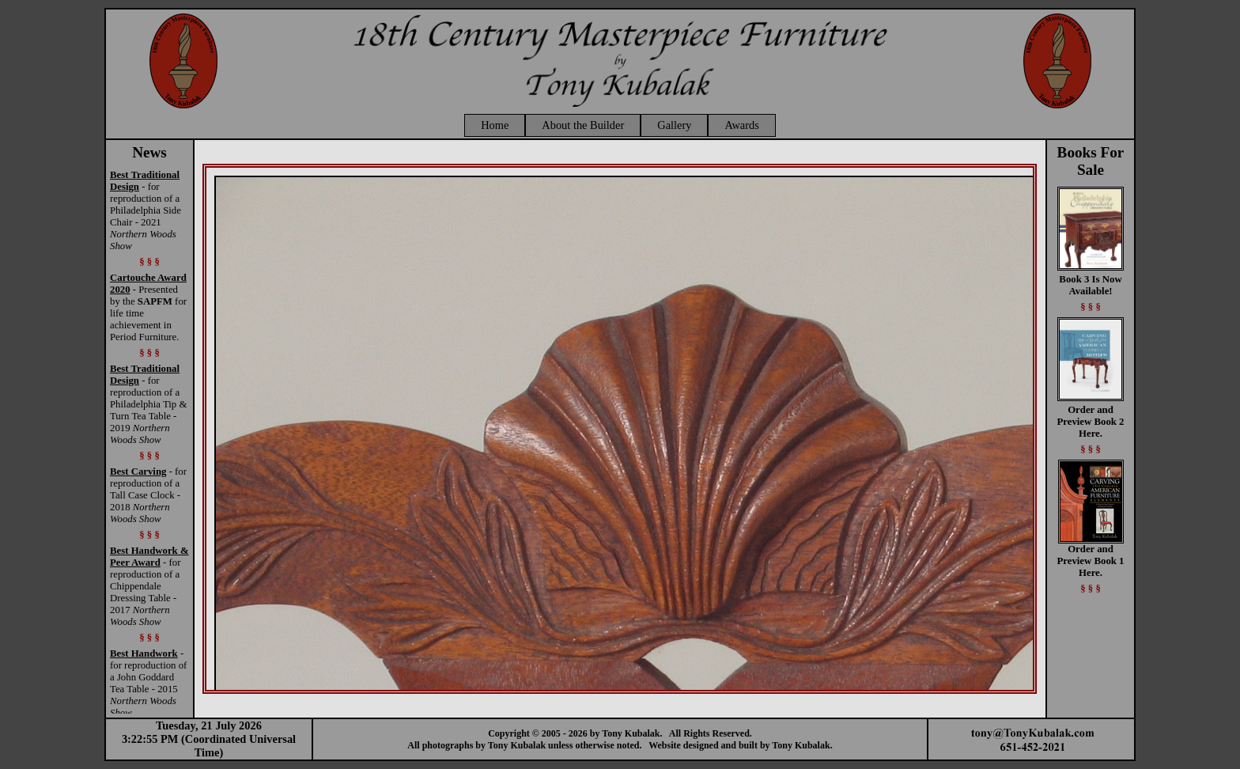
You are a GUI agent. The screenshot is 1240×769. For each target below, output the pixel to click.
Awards (741, 125)
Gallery (674, 125)
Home (494, 125)
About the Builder (583, 125)
